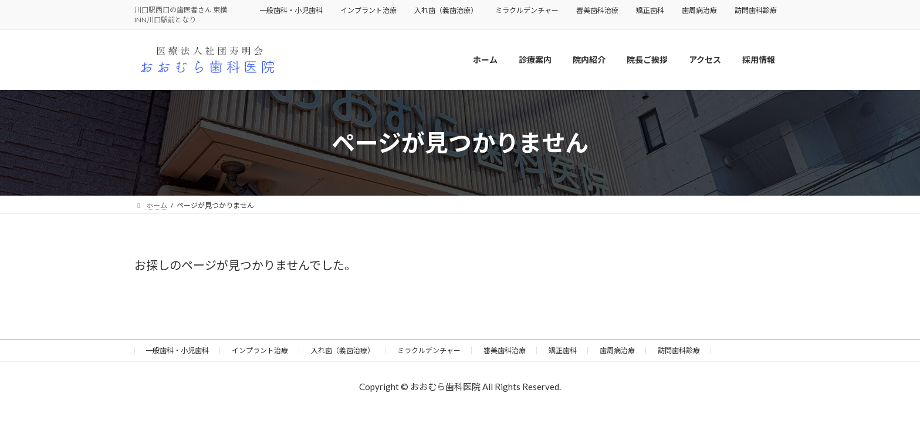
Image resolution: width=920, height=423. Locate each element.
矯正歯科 (650, 10)
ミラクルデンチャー (527, 10)
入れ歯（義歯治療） (446, 10)
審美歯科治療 (597, 10)
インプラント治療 (368, 10)
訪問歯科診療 (756, 10)
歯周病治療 (699, 10)
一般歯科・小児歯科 (291, 10)
